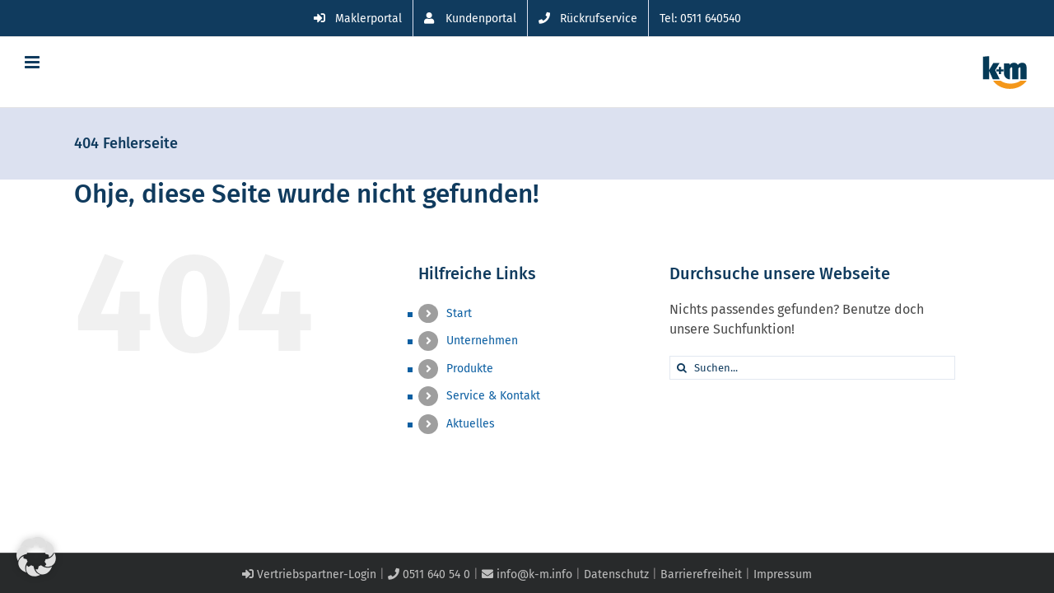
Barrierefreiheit (701, 574)
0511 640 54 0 (429, 574)
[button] (36, 557)
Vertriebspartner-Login (309, 574)
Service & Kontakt (493, 396)
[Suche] (681, 368)
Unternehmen (482, 341)
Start (459, 313)
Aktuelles (470, 424)
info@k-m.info (527, 574)
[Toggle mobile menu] (33, 62)
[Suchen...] (812, 368)
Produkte (469, 369)
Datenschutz (616, 574)
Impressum (782, 574)
